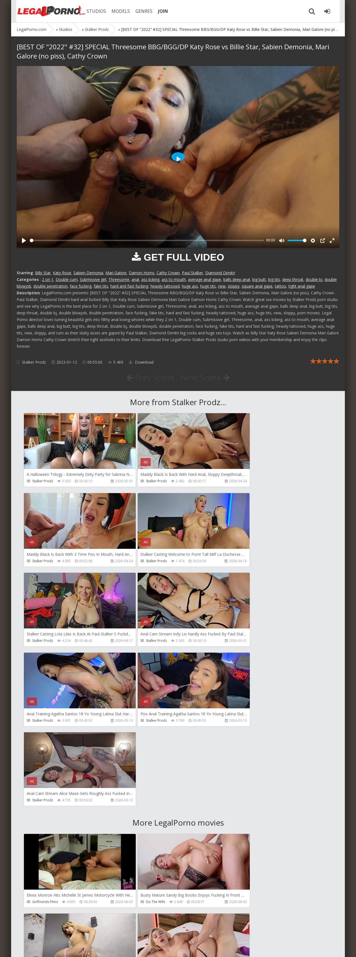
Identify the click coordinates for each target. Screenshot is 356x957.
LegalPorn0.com (57, 947)
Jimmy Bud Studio (149, 902)
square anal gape (257, 286)
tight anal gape (301, 286)
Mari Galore (116, 272)
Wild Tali (246, 902)
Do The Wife (145, 742)
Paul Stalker (192, 272)
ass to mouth (174, 279)
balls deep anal (236, 279)
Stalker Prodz (34, 362)
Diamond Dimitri (220, 272)
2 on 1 (47, 279)
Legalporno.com (47, 11)
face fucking (81, 286)
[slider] (147, 240)
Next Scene (205, 377)
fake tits (101, 286)
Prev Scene (150, 377)
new (222, 286)
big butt (259, 279)
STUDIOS (93, 11)
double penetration (50, 286)
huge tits (208, 286)
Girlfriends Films (45, 742)
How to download (95, 930)
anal (135, 279)
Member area (56, 930)
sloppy (233, 286)
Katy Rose (62, 272)
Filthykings (144, 822)
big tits (274, 279)
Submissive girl (93, 279)
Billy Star (43, 272)
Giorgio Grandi (44, 902)
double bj (314, 279)
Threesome (118, 279)
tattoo (280, 286)
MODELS (117, 11)
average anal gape (204, 279)
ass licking (150, 279)
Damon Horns (141, 272)
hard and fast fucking (129, 286)
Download (141, 362)
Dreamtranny (249, 742)
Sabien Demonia (88, 272)
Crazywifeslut (249, 822)
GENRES (140, 11)
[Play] (23, 240)
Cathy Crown (168, 272)
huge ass (190, 286)
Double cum (67, 279)
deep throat (292, 279)
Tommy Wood (43, 822)
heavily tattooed (165, 286)
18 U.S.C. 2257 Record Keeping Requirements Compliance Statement (194, 947)
